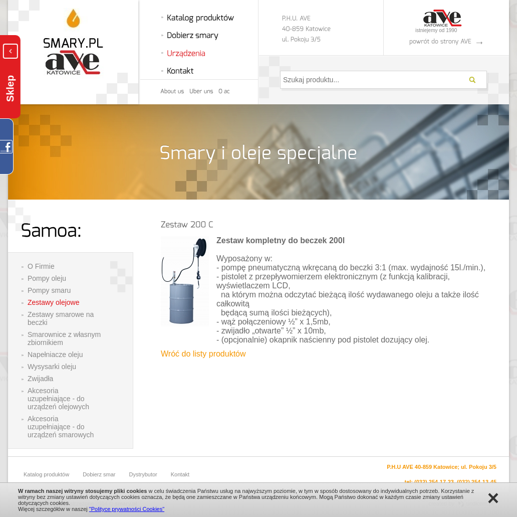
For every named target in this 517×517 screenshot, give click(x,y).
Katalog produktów (46, 474)
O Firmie (41, 266)
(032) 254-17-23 (434, 482)
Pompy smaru (49, 290)
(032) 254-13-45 (476, 482)
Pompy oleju (47, 278)
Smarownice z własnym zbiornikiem (64, 338)
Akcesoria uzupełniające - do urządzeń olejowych (58, 399)
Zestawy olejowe (54, 302)
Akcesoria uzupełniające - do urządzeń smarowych (61, 427)
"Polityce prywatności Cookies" (126, 509)
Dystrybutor (143, 474)
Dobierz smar (99, 474)
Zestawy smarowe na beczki (61, 318)
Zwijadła (40, 379)
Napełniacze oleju (55, 355)
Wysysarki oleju (52, 367)
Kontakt (180, 474)
